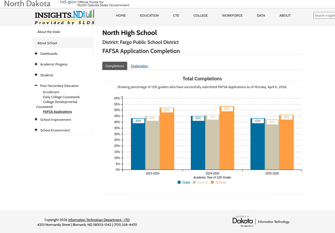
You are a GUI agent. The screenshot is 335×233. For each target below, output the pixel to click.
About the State (49, 32)
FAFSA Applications (57, 111)
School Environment (55, 130)
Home (121, 15)
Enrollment (51, 92)
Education (149, 15)
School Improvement (55, 119)
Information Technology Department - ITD (99, 220)
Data (261, 15)
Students (47, 75)
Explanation (139, 66)
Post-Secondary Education (59, 86)
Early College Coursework (61, 97)
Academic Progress (54, 64)
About (285, 15)
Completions (114, 66)
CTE (176, 15)
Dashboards (49, 53)
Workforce (232, 15)
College (200, 15)
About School (47, 43)
